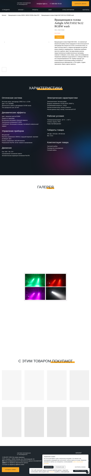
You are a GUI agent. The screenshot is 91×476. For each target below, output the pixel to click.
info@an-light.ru (42, 4)
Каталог (4, 15)
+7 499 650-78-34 (56, 4)
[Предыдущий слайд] (4, 42)
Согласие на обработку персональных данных (15, 462)
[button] (80, 3)
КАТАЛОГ (79, 453)
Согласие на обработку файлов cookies (13, 464)
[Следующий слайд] (49, 42)
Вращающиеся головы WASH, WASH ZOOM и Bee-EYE (23, 15)
